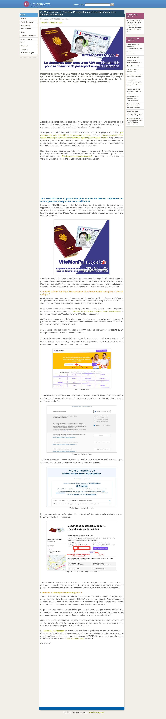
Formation (24, 46)
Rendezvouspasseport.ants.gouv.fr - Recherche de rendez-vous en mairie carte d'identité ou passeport (134, 121)
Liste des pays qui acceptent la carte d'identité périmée (134, 75)
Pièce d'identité (26, 29)
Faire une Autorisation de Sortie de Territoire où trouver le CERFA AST (135, 91)
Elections (24, 49)
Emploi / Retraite (26, 39)
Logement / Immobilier (28, 36)
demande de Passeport (53, 631)
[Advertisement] (82, 102)
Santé (23, 32)
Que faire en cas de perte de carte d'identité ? (134, 70)
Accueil (23, 18)
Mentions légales (96, 712)
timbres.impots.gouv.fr (133, 65)
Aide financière (26, 25)
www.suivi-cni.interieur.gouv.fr (132, 52)
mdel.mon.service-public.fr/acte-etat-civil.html (134, 61)
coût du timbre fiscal (75, 639)
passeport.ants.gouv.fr (133, 57)
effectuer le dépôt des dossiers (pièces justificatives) (97, 311)
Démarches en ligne (27, 53)
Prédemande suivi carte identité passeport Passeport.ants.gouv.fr (133, 98)
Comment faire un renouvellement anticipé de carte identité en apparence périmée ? (134, 82)
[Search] (97, 4)
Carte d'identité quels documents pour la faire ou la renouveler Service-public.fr (134, 113)
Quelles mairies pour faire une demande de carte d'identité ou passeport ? (134, 105)
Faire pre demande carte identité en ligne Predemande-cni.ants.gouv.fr (134, 46)
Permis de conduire (27, 22)
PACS (22, 42)
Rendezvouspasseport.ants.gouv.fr (77, 156)
